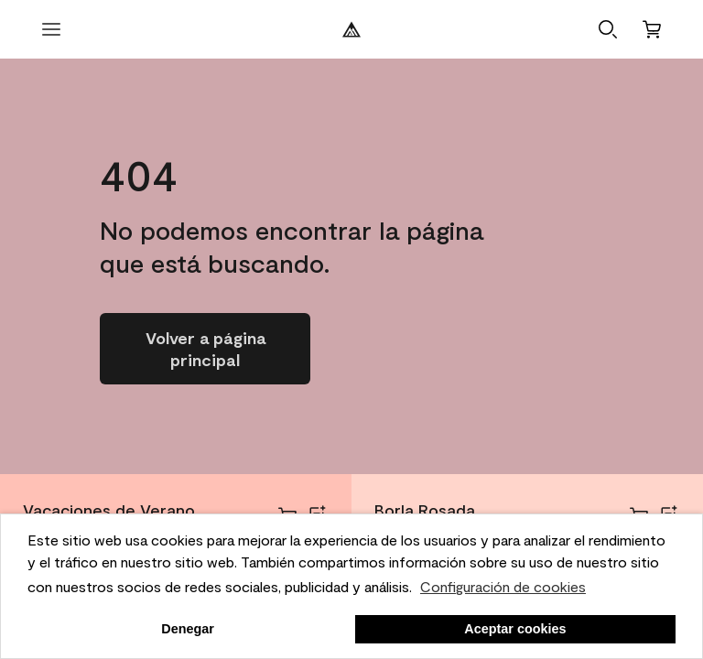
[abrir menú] (51, 29)
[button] (608, 29)
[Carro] (652, 29)
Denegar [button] (187, 628)
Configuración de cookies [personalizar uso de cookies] (503, 586)
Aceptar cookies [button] (515, 628)
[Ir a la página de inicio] (205, 348)
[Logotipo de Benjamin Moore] (351, 29)
